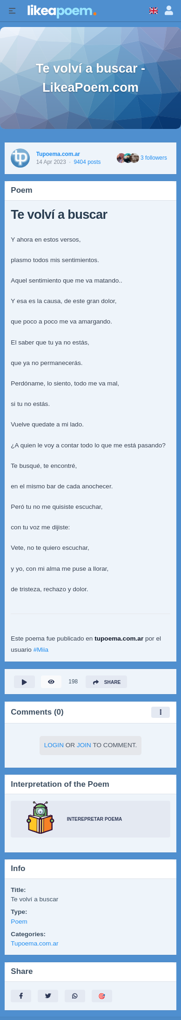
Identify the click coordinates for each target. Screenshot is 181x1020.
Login (54, 745)
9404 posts (87, 162)
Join (84, 745)
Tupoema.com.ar (58, 154)
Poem (19, 921)
